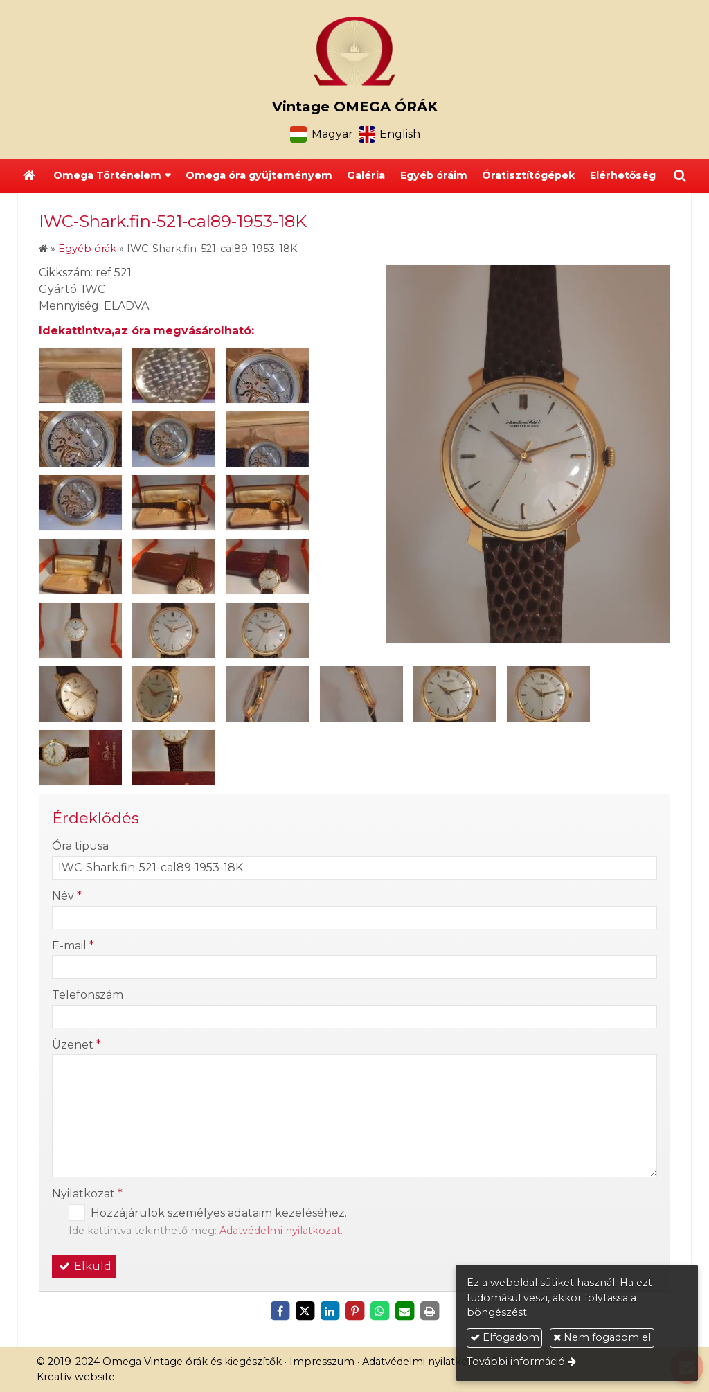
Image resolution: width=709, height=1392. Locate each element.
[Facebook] (280, 1311)
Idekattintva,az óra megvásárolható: (146, 330)
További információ (516, 1361)
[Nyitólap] (354, 51)
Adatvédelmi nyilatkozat (280, 1230)
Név (67, 895)
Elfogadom (504, 1337)
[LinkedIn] (329, 1311)
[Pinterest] (354, 1311)
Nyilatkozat (87, 1193)
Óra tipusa (80, 846)
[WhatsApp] (379, 1311)
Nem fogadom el (602, 1337)
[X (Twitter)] (305, 1311)
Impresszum (321, 1361)
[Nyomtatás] (429, 1311)
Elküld (84, 1266)
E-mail (73, 945)
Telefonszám (87, 994)
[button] (680, 176)
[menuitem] (259, 176)
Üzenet (76, 1044)
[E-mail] (404, 1311)
